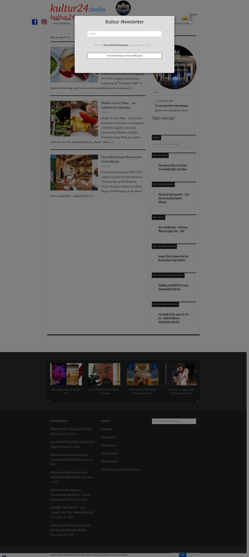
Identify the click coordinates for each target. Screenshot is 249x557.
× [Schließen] (171, 18)
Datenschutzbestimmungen (116, 45)
